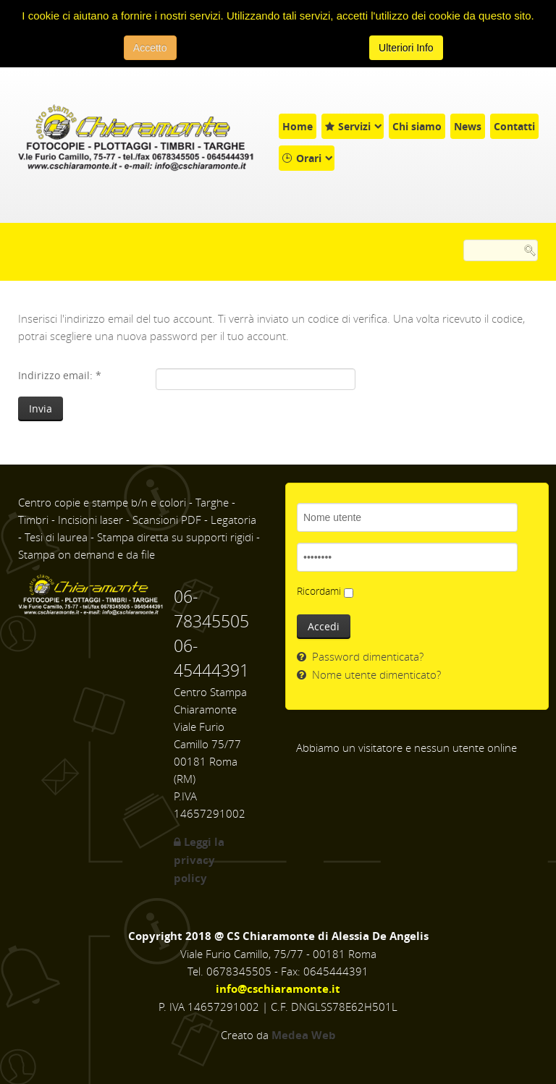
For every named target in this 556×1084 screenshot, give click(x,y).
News (467, 126)
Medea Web (303, 1035)
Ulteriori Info (406, 48)
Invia (40, 408)
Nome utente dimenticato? (375, 674)
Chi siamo (417, 126)
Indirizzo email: (59, 375)
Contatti (514, 126)
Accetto (150, 48)
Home (297, 126)
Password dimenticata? (366, 656)
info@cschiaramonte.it (278, 988)
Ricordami (319, 591)
